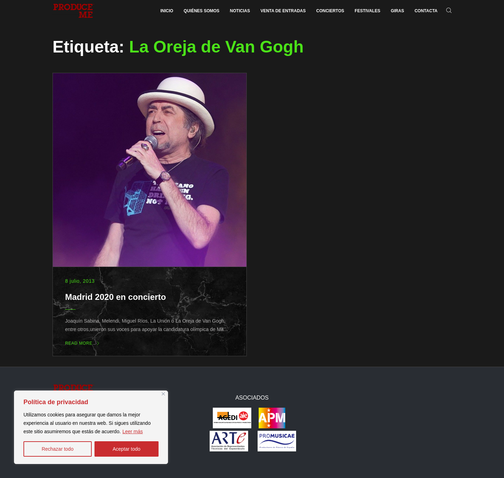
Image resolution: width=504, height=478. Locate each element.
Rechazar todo (58, 449)
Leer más (132, 431)
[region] (91, 427)
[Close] (163, 393)
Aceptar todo (126, 449)
